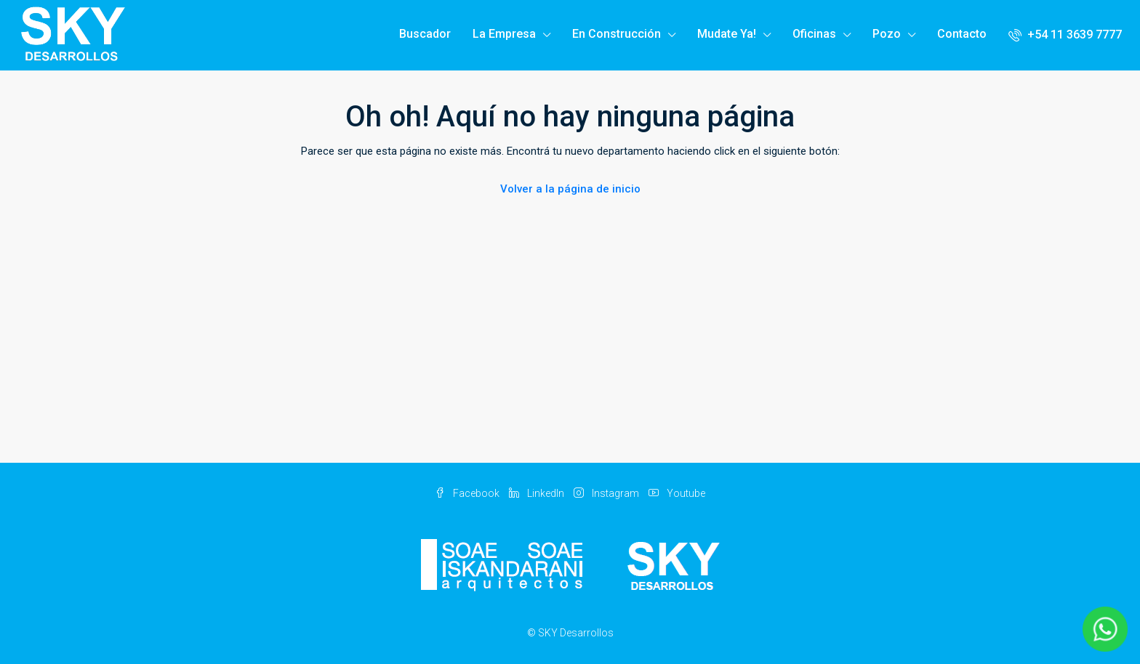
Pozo (886, 34)
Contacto (962, 34)
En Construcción (616, 34)
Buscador (425, 34)
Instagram (607, 493)
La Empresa (504, 34)
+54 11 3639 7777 (1065, 34)
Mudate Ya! (726, 34)
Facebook (468, 493)
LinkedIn (537, 493)
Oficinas (814, 34)
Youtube (677, 493)
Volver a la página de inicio (570, 188)
